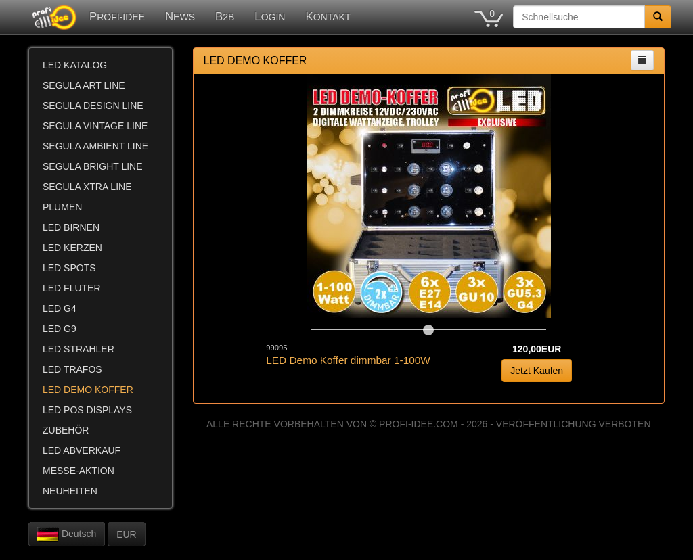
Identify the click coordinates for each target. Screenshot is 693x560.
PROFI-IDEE (117, 16)
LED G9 (59, 328)
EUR (126, 534)
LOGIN (269, 16)
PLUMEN (62, 207)
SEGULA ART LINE (84, 85)
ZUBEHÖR (66, 430)
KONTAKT (328, 16)
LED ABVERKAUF (81, 450)
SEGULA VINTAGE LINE (95, 125)
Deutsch (66, 534)
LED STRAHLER (78, 349)
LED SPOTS (69, 267)
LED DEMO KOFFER (88, 389)
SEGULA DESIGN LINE (93, 105)
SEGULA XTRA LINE (87, 186)
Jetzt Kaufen (536, 370)
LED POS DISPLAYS (87, 409)
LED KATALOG (75, 65)
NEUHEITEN (70, 491)
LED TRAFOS (72, 369)
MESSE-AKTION (78, 470)
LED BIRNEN (71, 227)
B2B (224, 16)
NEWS (180, 16)
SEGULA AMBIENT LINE (95, 146)
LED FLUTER (72, 288)
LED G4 (59, 308)
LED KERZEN (72, 247)
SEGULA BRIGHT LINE (93, 166)
